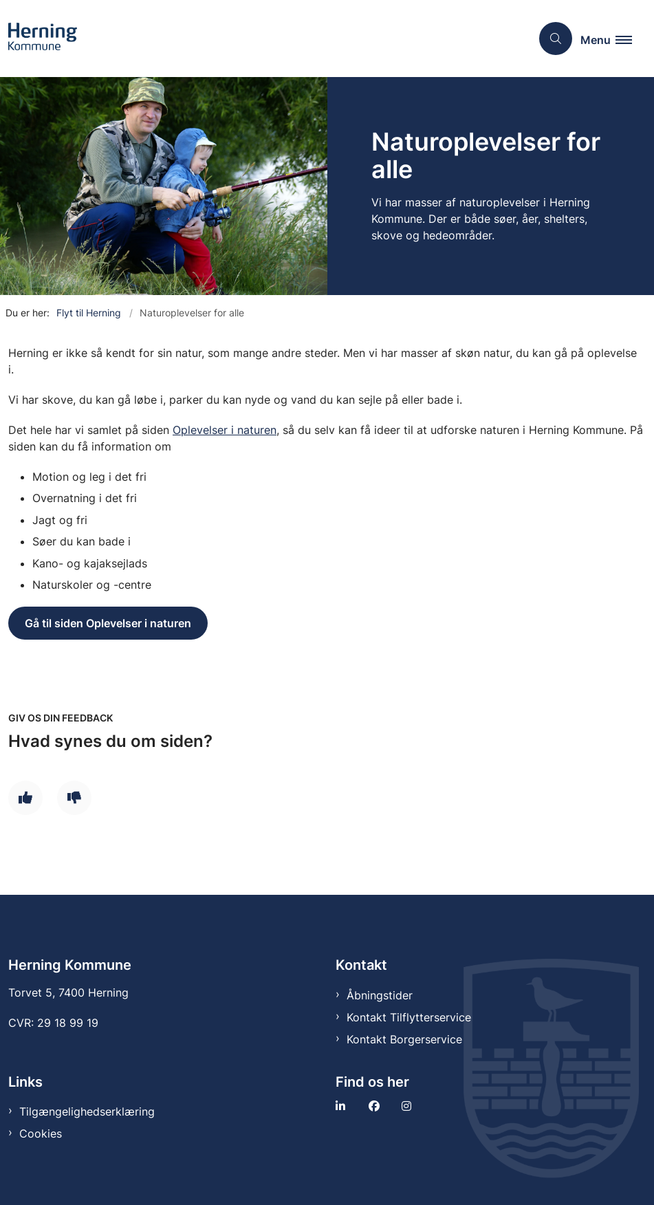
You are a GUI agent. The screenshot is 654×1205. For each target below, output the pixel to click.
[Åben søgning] (555, 38)
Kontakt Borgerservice (404, 1039)
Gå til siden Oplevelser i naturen (108, 623)
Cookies (40, 1133)
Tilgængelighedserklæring (87, 1111)
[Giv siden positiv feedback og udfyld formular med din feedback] (25, 798)
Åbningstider (380, 995)
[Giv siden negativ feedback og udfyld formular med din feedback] (74, 798)
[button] (611, 39)
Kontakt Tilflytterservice (409, 1017)
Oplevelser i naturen (224, 430)
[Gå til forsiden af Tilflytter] (38, 38)
